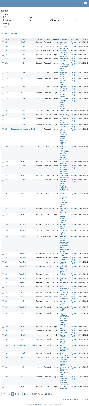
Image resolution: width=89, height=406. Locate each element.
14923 (7, 166)
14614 (7, 214)
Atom (77, 399)
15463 (7, 46)
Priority (56, 39)
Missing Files (64, 110)
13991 (7, 331)
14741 (7, 208)
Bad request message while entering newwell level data (64, 103)
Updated (85, 39)
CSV (82, 399)
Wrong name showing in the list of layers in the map (64, 370)
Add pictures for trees (64, 259)
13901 (7, 357)
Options (6, 27)
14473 (7, 262)
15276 (7, 63)
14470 (7, 278)
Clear (15, 33)
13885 (7, 367)
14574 (7, 224)
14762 (7, 193)
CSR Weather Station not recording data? (63, 218)
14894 (7, 180)
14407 (7, 287)
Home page (64, 282)
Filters (6, 14)
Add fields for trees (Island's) (63, 232)
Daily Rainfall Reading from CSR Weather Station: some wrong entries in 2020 (64, 136)
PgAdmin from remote (64, 298)
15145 (7, 125)
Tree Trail (22, 224)
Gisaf (23, 42)
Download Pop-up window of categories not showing (64, 169)
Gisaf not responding (64, 387)
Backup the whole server (64, 176)
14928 (7, 161)
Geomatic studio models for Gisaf (23, 129)
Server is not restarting (64, 162)
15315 (7, 59)
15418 (7, 55)
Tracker (39, 39)
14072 (7, 327)
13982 (7, 339)
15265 (7, 79)
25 (46, 394)
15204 (7, 99)
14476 (7, 254)
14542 (7, 236)
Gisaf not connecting (63, 55)
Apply (6, 33)
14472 (7, 266)
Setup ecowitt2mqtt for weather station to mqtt (64, 66)
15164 (7, 110)
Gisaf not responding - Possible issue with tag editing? (64, 380)
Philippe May (74, 43)
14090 (7, 313)
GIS (22, 63)
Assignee (8, 20)
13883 (7, 377)
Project (23, 39)
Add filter (5, 24)
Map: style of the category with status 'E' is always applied (64, 361)
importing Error (63, 43)
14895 (7, 175)
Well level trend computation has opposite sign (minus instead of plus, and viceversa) (64, 152)
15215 (7, 93)
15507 (7, 42)
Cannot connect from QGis (64, 303)
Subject (65, 39)
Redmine (38, 404)
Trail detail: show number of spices (63, 269)
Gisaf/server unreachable (64, 293)
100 (52, 394)
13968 (7, 345)
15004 (7, 129)
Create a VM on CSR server (64, 309)
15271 (7, 73)
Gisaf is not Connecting (64, 47)
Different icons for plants (63, 226)
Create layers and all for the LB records (64, 348)
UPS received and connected (64, 288)
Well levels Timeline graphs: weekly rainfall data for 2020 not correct (64, 185)
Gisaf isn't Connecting (64, 354)
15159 (7, 119)
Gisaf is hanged (62, 336)
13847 (7, 387)
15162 (7, 115)
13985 (7, 335)
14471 (7, 274)
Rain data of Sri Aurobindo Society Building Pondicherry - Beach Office (64, 199)
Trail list (62, 274)
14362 (7, 293)
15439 (7, 50)
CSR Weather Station (63, 94)
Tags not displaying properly (63, 88)
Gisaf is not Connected (64, 60)
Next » (26, 394)
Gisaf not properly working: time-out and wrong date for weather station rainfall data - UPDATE (64, 243)
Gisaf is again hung (64, 332)
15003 (7, 146)
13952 (7, 353)
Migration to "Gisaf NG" (64, 51)
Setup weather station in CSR (63, 81)
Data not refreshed (63, 263)
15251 (7, 87)
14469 (7, 282)
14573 (7, 230)
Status (7, 17)
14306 (7, 301)
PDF (86, 399)
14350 (7, 297)
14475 (7, 258)
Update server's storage (62, 341)
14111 (7, 307)
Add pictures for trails (64, 254)
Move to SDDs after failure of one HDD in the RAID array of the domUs (64, 318)
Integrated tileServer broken (63, 74)
